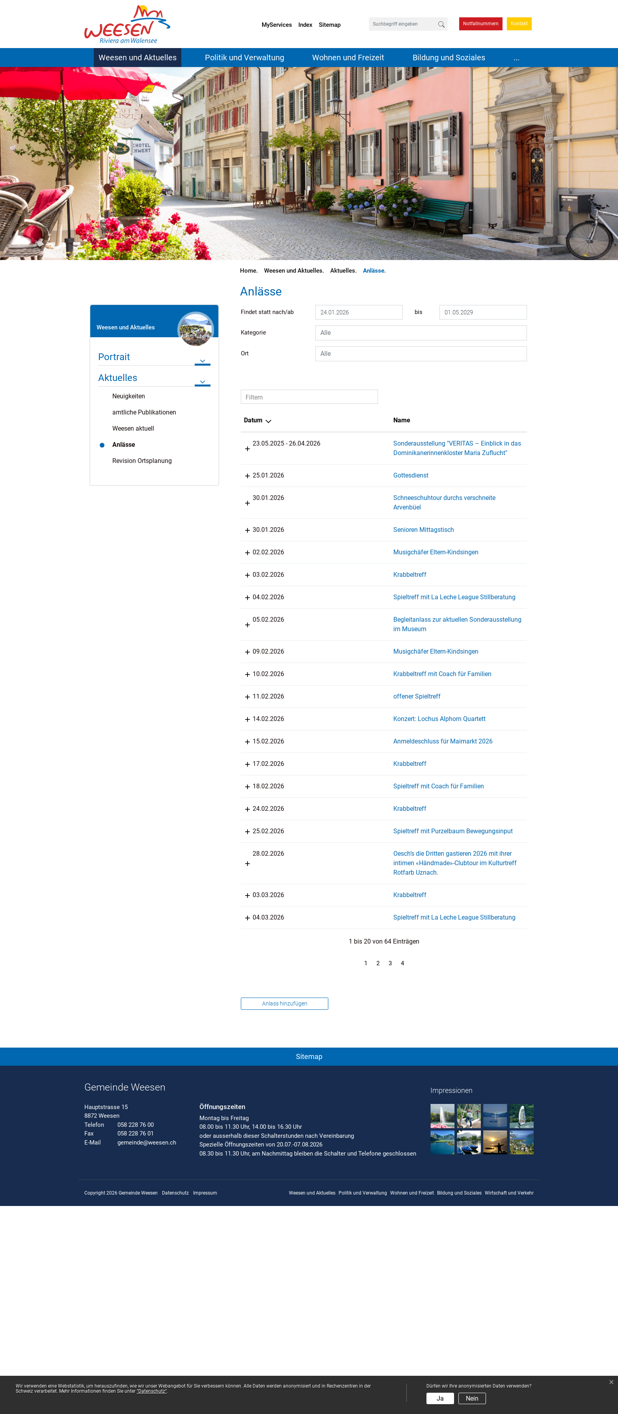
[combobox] (421, 332)
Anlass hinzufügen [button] (284, 1211)
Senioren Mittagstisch (348, 567)
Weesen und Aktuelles (138, 57)
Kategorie (253, 332)
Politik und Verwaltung (244, 57)
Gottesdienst (335, 494)
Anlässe (134, 447)
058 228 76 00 (135, 1332)
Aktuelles (117, 377)
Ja (440, 1398)
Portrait (114, 356)
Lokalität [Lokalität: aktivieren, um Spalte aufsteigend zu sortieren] (411, 420)
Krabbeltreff (334, 631)
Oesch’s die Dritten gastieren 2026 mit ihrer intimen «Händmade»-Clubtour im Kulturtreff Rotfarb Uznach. (351, 1042)
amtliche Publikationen (144, 412)
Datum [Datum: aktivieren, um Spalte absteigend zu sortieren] (253, 420)
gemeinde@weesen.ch (146, 1350)
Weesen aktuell (133, 428)
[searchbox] (421, 332)
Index (305, 24)
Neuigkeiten (128, 396)
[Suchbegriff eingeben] (402, 24)
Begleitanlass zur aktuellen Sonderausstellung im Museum (355, 704)
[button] (309, 1263)
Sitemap (330, 24)
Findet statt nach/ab (267, 312)
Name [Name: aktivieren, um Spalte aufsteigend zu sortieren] (326, 420)
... (516, 57)
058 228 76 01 (135, 1341)
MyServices (277, 24)
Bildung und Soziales (449, 57)
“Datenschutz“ (152, 1391)
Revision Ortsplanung (142, 461)
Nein (472, 1398)
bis (419, 312)
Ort (245, 353)
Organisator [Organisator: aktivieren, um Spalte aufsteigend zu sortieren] (484, 420)
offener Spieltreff (341, 800)
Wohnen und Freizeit (348, 57)
